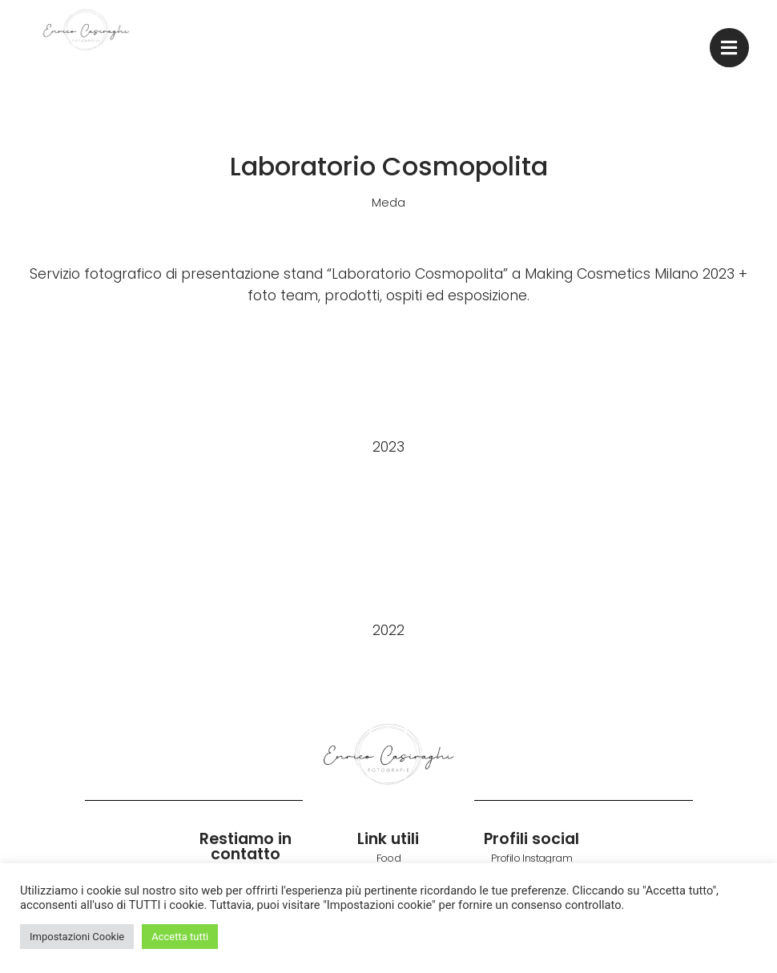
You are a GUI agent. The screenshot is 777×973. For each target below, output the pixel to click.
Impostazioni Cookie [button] (77, 937)
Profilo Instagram (531, 858)
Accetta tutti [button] (179, 937)
